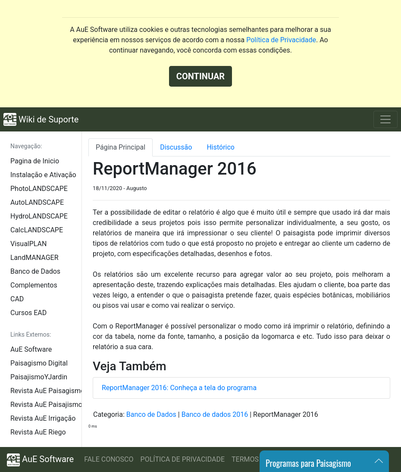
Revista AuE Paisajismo (45, 404)
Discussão (176, 147)
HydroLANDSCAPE (39, 216)
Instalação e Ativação (43, 175)
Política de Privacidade (281, 40)
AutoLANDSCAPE (37, 202)
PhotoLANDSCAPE (39, 188)
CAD (17, 299)
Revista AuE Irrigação (42, 418)
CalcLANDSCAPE (36, 230)
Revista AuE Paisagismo (45, 391)
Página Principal (120, 147)
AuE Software (31, 349)
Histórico (221, 147)
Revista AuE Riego (38, 432)
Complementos (33, 285)
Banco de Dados (35, 271)
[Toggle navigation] (385, 119)
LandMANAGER (34, 257)
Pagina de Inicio (34, 161)
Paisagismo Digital (39, 363)
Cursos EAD (28, 313)
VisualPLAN (28, 244)
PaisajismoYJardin (38, 377)
